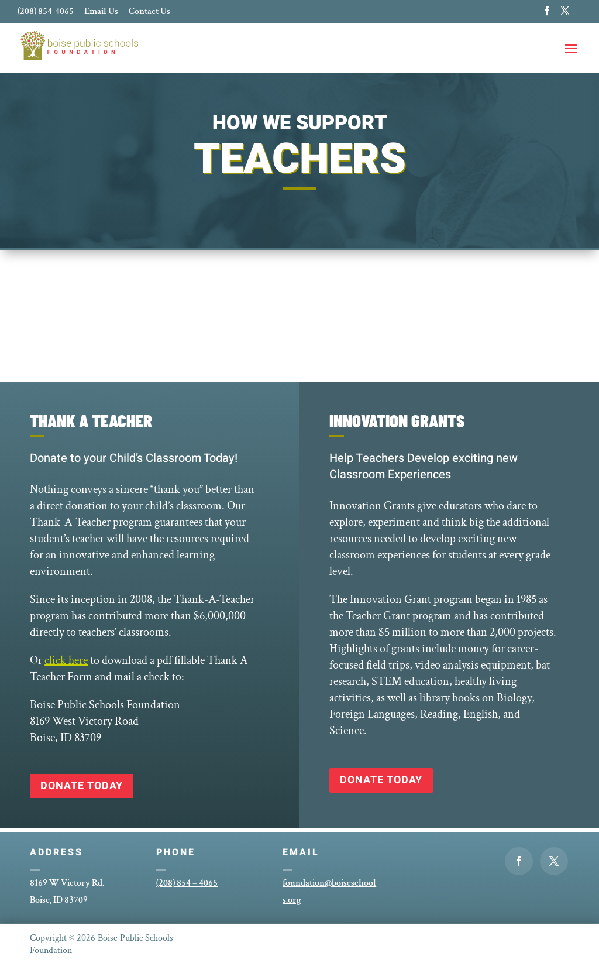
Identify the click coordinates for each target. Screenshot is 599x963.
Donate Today (81, 786)
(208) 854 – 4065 (187, 883)
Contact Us (149, 12)
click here (66, 660)
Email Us (101, 12)
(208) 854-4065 (46, 12)
